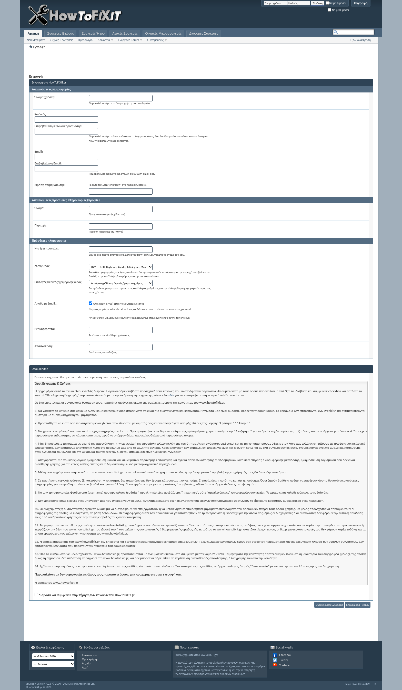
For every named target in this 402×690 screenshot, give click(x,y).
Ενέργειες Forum (128, 39)
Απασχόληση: (44, 346)
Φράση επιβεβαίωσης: (50, 185)
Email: (39, 151)
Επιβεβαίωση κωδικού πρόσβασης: (58, 126)
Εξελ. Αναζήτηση (360, 39)
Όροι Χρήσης (90, 659)
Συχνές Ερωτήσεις (61, 39)
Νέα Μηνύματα (36, 39)
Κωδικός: (41, 114)
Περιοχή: (41, 225)
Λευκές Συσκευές (124, 33)
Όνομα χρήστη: (45, 97)
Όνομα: (40, 208)
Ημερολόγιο (85, 39)
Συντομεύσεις (155, 39)
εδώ (171, 395)
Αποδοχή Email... (46, 303)
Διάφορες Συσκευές (203, 33)
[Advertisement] (310, 15)
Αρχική (33, 33)
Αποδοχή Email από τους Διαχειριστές (117, 303)
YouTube (284, 665)
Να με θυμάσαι (336, 3)
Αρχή (85, 667)
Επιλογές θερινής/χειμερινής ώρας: (59, 282)
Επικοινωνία (89, 655)
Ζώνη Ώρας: (43, 266)
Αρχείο (86, 663)
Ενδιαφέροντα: (45, 329)
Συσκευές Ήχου (93, 33)
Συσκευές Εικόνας (60, 33)
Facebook (285, 655)
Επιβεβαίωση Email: (48, 163)
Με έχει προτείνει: (47, 248)
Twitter (283, 660)
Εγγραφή (360, 3)
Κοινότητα (104, 39)
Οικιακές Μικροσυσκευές (163, 33)
